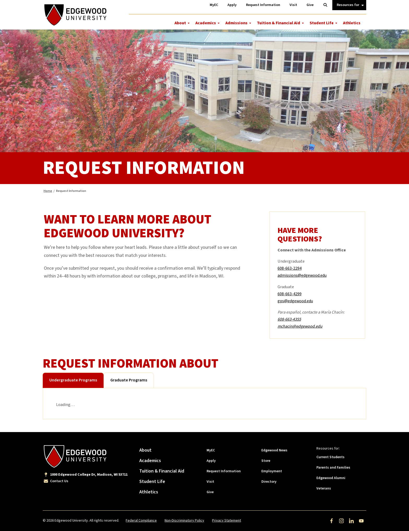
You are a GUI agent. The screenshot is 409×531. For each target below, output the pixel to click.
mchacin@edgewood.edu (300, 326)
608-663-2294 (290, 268)
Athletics (351, 23)
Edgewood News (274, 450)
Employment (271, 471)
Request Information (224, 471)
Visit (210, 481)
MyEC (211, 450)
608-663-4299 (290, 294)
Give (210, 492)
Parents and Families (333, 467)
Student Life (322, 23)
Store (265, 460)
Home (48, 191)
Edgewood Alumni (330, 478)
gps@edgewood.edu (295, 301)
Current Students (330, 457)
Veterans (323, 488)
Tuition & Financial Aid (278, 23)
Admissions (236, 23)
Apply (211, 460)
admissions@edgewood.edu (302, 275)
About (180, 23)
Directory (268, 481)
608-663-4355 (289, 319)
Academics (205, 23)
